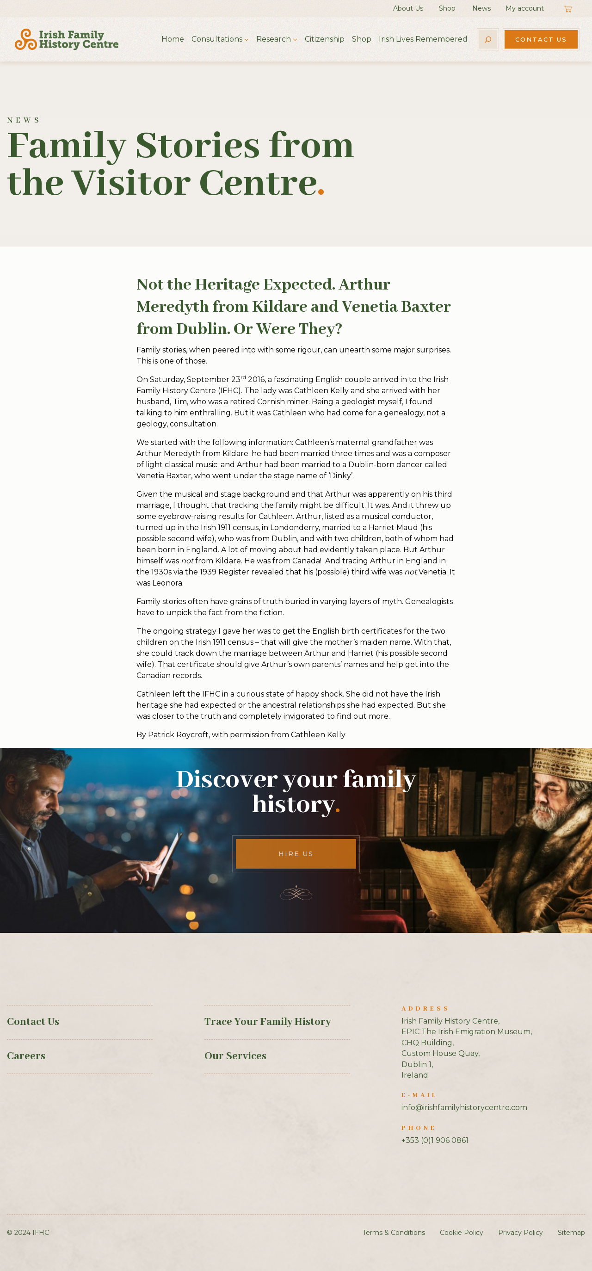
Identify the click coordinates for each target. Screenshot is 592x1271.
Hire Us (296, 854)
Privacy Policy (520, 1232)
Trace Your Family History (267, 1022)
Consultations (216, 39)
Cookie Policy (461, 1232)
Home (172, 39)
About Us (408, 8)
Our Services (235, 1056)
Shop (447, 8)
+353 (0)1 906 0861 (435, 1140)
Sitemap (571, 1232)
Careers (26, 1056)
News (481, 8)
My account (525, 8)
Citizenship (325, 39)
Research (273, 39)
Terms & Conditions (394, 1232)
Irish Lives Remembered (423, 39)
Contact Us (541, 39)
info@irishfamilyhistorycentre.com (464, 1107)
